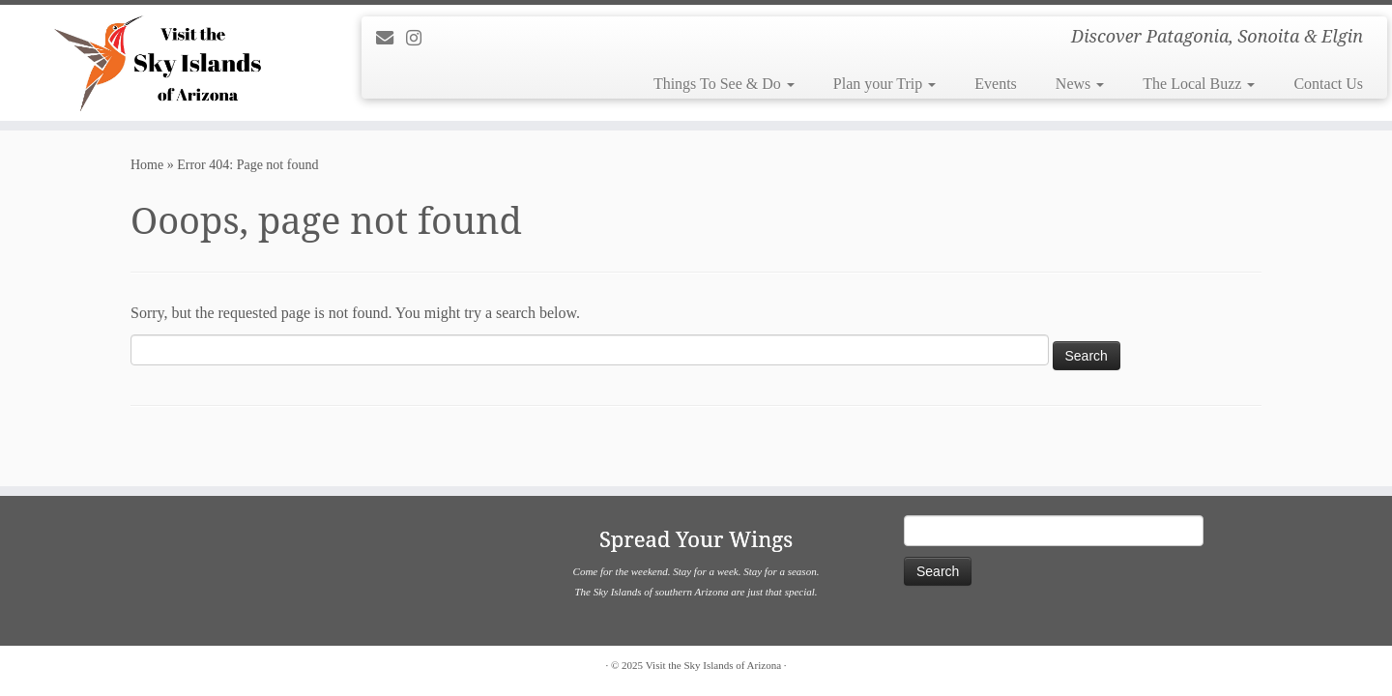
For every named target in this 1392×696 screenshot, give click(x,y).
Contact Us (1328, 83)
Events (995, 83)
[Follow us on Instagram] (420, 38)
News (1080, 83)
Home (146, 165)
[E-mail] (391, 38)
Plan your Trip (884, 83)
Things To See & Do (724, 83)
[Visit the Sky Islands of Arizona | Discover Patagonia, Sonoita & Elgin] (160, 62)
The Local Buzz (1199, 83)
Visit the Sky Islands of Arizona (713, 665)
